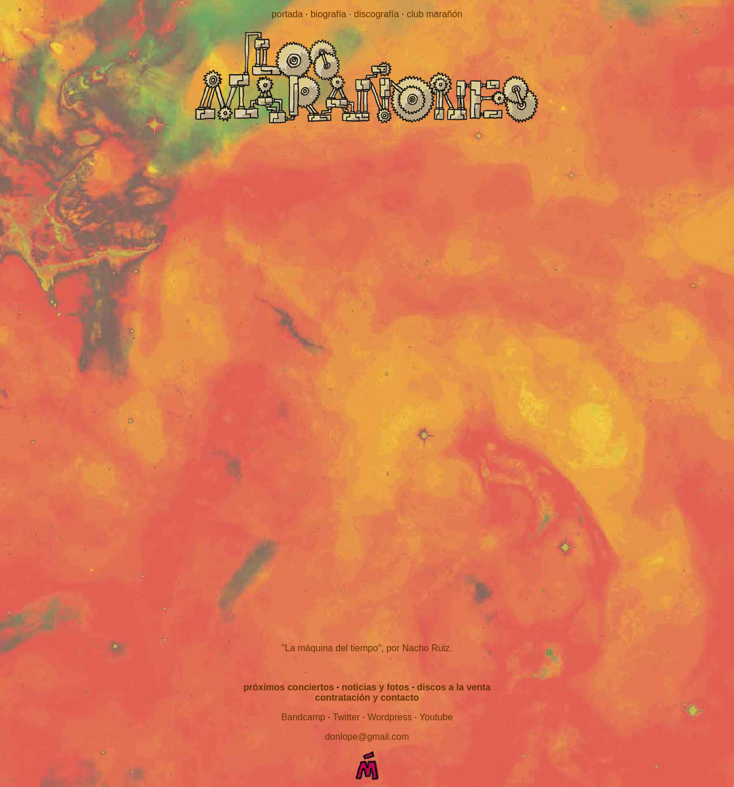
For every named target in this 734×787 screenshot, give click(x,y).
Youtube (436, 717)
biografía (328, 14)
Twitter (346, 717)
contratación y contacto (367, 697)
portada (287, 14)
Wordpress (390, 717)
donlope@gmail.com (367, 737)
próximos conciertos (288, 687)
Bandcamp (303, 717)
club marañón (434, 14)
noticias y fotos (375, 687)
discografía (376, 14)
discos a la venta (454, 687)
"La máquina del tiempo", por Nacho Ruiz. (367, 648)
